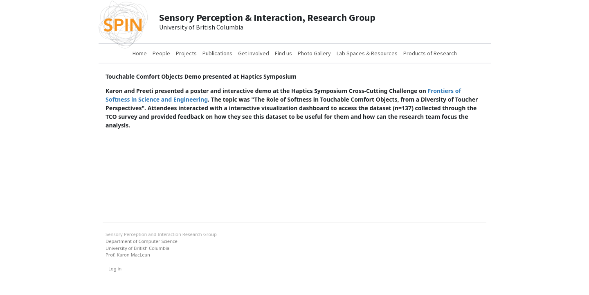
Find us (283, 53)
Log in (114, 269)
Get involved (253, 53)
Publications (217, 53)
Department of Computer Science (142, 241)
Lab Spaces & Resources (367, 53)
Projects (186, 53)
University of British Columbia (137, 248)
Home (140, 53)
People (161, 53)
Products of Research (430, 53)
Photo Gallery (314, 53)
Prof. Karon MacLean (128, 255)
